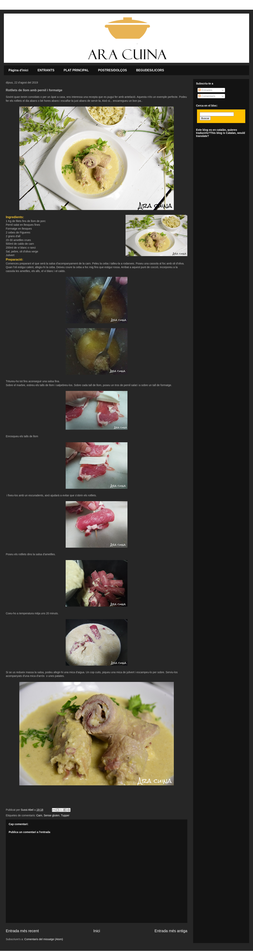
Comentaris (206, 96)
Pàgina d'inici (18, 70)
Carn (39, 815)
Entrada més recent (22, 931)
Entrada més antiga (171, 931)
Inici (96, 931)
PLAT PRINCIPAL (76, 70)
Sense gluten (51, 815)
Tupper (65, 815)
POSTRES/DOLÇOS (112, 70)
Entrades (205, 90)
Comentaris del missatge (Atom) (43, 939)
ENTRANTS (46, 70)
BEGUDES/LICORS (150, 70)
